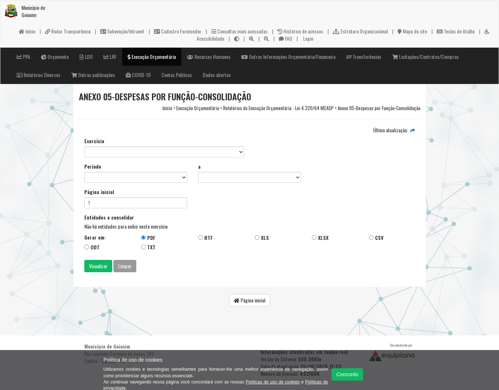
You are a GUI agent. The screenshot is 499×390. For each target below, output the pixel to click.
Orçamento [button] (55, 56)
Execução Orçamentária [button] (152, 56)
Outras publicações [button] (93, 75)
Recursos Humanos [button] (208, 56)
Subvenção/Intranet (122, 31)
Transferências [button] (363, 56)
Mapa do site (412, 31)
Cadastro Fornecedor (177, 31)
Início (27, 31)
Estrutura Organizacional (360, 31)
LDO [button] (86, 56)
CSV (376, 237)
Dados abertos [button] (217, 75)
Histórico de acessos (300, 31)
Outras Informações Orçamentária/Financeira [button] (288, 56)
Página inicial (99, 192)
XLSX (320, 237)
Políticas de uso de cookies (273, 382)
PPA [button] (23, 56)
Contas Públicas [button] (176, 75)
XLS (262, 237)
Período (92, 166)
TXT (148, 247)
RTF (205, 237)
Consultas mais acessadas (239, 31)
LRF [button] (110, 56)
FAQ (285, 38)
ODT (92, 247)
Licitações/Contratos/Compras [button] (425, 56)
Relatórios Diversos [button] (38, 75)
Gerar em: (95, 237)
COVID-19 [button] (138, 75)
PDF (148, 237)
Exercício (94, 141)
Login (307, 38)
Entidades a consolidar (109, 217)
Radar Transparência (67, 31)
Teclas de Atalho (456, 31)
